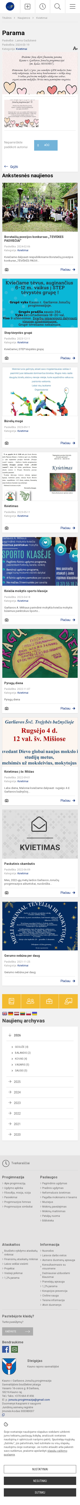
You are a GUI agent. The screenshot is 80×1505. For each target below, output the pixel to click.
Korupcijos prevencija (54, 1290)
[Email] (14, 1349)
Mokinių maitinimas (53, 1211)
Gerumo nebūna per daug (22, 955)
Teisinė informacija (53, 1300)
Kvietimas (11, 506)
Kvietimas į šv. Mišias (19, 771)
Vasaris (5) (22, 1064)
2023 (17, 1103)
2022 (17, 1113)
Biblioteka (48, 1220)
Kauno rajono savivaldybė (43, 1366)
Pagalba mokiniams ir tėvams (59, 1197)
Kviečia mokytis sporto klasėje (26, 591)
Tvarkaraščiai (16, 1163)
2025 (17, 1081)
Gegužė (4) (21, 1046)
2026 (17, 1035)
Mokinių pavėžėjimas (54, 1206)
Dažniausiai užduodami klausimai (56, 1275)
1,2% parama (11, 1277)
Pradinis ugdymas (53, 1188)
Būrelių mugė (13, 421)
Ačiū (43, 145)
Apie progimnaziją (14, 1183)
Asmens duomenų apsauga (58, 1260)
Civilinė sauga (50, 1295)
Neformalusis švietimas (56, 1192)
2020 (17, 1134)
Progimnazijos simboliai (18, 1206)
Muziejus (47, 1202)
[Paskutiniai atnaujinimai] (42, 6)
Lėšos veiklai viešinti (16, 1263)
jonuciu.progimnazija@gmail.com (29, 1399)
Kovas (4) (21, 1058)
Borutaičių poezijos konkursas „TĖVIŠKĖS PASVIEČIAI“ (34, 238)
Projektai (9, 1268)
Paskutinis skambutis (19, 863)
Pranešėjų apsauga (53, 1281)
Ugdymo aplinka (13, 1188)
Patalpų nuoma (51, 1215)
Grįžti (14, 167)
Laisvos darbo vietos (54, 1255)
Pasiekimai (10, 1197)
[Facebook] (5, 1349)
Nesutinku (40, 1481)
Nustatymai (40, 1469)
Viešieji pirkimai (13, 1273)
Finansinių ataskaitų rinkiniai (21, 1259)
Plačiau (65, 269)
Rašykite (10, 1331)
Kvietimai (41, 17)
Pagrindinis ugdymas (54, 1183)
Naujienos (24, 17)
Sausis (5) (21, 1070)
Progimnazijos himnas (17, 1202)
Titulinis (7, 17)
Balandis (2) (23, 1052)
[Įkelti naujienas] (27, 6)
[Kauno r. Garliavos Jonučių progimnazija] (10, 6)
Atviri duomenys (51, 1304)
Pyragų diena (13, 683)
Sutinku (40, 1492)
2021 (17, 1124)
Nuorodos (48, 1250)
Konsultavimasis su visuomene (54, 1266)
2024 (17, 1092)
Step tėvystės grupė (18, 332)
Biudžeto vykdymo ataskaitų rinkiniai (21, 1252)
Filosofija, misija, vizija (17, 1192)
